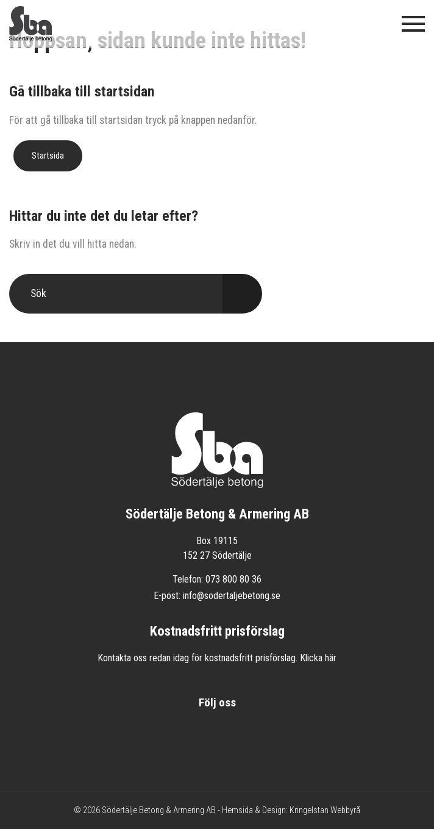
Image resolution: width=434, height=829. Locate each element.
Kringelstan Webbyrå (325, 810)
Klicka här (318, 658)
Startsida (48, 155)
